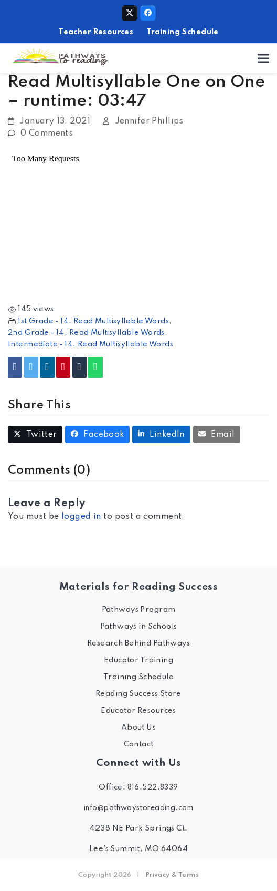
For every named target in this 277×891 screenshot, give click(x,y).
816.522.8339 (152, 787)
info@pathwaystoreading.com (138, 808)
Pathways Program (139, 609)
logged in (81, 517)
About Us (138, 727)
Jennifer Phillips (149, 121)
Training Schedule (182, 32)
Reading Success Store (138, 694)
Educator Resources (138, 710)
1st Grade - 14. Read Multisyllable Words (93, 321)
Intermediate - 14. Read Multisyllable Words (90, 344)
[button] (263, 58)
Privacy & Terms (172, 875)
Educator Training (138, 660)
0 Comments (46, 133)
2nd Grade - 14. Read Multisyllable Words (86, 332)
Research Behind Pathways (138, 643)
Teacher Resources (95, 32)
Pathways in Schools (138, 626)
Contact (139, 744)
